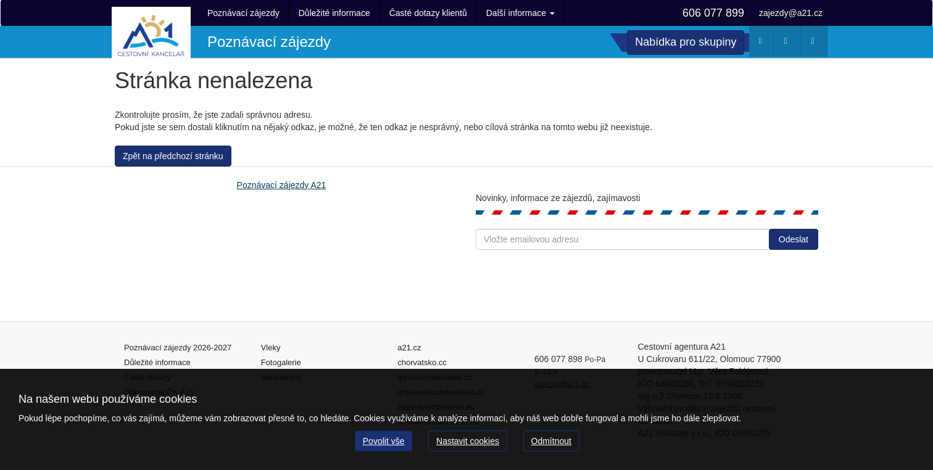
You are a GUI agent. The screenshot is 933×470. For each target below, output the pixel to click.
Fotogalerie (281, 362)
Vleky (271, 347)
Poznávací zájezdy (243, 13)
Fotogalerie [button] (816, 43)
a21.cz (409, 347)
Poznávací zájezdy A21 (281, 185)
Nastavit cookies (467, 441)
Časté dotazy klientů (428, 13)
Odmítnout (551, 441)
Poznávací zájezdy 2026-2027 (177, 347)
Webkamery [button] (789, 43)
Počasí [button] (763, 43)
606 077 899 (713, 13)
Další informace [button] (520, 13)
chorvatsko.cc (421, 362)
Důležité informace (334, 13)
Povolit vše (384, 441)
